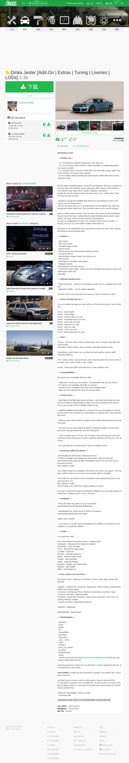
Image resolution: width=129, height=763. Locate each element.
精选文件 (76, 732)
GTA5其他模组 (53, 758)
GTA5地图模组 (53, 754)
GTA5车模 (51, 732)
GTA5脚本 (51, 745)
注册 (109, 3)
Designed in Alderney (13, 727)
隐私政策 (103, 732)
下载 (29, 87)
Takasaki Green (14, 326)
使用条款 (103, 736)
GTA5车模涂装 (53, 736)
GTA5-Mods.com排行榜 (82, 749)
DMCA (102, 741)
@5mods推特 (106, 745)
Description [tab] (63, 146)
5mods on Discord (108, 754)
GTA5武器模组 (53, 741)
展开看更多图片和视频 (90, 133)
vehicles (25, 223)
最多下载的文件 (79, 741)
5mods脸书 (105, 749)
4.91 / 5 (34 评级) (118, 140)
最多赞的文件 (78, 736)
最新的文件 (77, 727)
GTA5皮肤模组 (53, 749)
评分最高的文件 (79, 745)
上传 (90, 3)
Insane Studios (14, 361)
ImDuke (11, 291)
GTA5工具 (51, 727)
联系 (101, 727)
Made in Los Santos (13, 729)
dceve (11, 256)
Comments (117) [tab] (81, 146)
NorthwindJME (26, 102)
